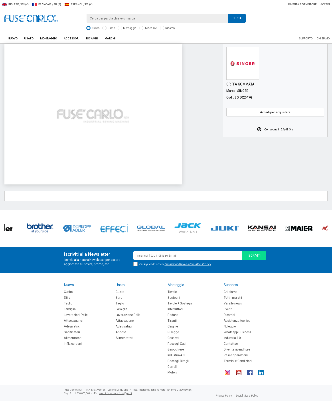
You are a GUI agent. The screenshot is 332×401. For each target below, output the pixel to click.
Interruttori (175, 309)
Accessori (148, 28)
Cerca (237, 18)
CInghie (173, 326)
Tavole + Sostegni (180, 303)
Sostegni (174, 297)
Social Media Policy (247, 395)
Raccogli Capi (177, 343)
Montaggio (127, 28)
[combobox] (166, 18)
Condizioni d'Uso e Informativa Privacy (187, 264)
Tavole (172, 292)
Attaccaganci (73, 320)
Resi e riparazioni (236, 355)
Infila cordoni (73, 343)
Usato (108, 28)
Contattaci (231, 343)
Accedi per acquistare (275, 112)
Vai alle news (233, 303)
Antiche (121, 332)
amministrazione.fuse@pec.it (115, 393)
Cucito (68, 292)
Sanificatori (72, 332)
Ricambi (167, 28)
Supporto (306, 38)
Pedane (173, 315)
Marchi (110, 38)
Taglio (68, 303)
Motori (172, 372)
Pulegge (173, 332)
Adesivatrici (72, 326)
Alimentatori (72, 338)
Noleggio (230, 326)
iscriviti (254, 255)
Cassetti (173, 338)
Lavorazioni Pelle (76, 315)
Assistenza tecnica (237, 320)
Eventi (228, 309)
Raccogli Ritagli (178, 361)
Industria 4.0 (176, 355)
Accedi (325, 4)
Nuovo (92, 28)
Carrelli (172, 366)
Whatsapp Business (237, 332)
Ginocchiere (176, 349)
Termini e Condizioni (238, 361)
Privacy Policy (224, 395)
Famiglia (70, 309)
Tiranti (172, 320)
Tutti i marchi (233, 297)
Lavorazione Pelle (128, 315)
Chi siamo (323, 38)
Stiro (67, 297)
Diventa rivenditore (302, 4)
